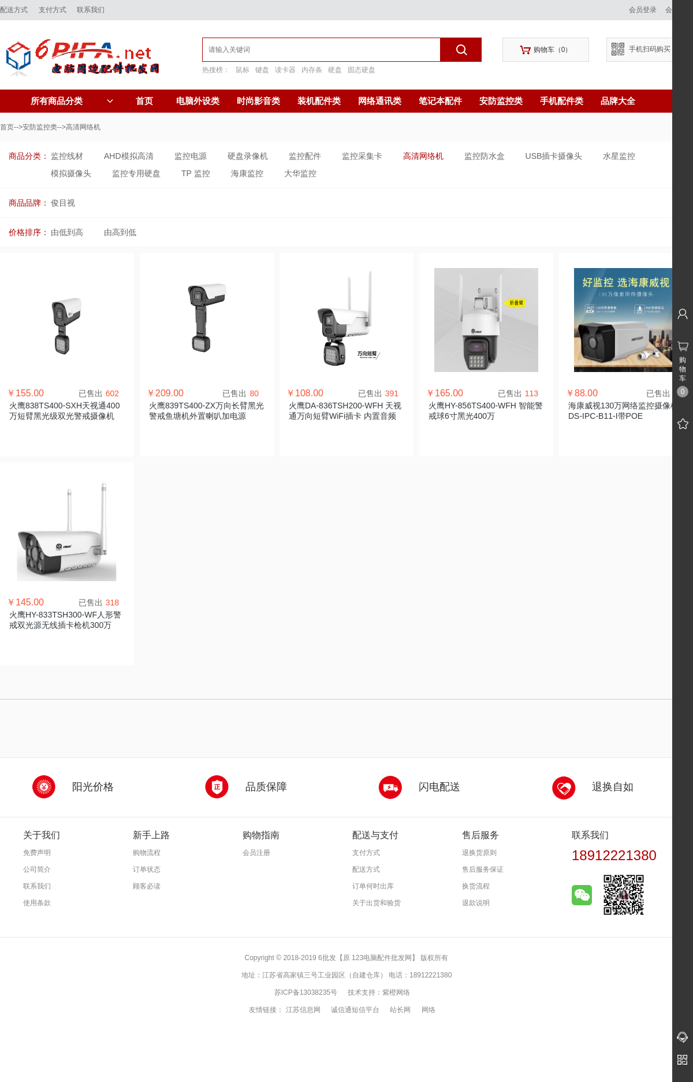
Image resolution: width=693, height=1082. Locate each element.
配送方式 (14, 10)
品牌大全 (618, 101)
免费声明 (37, 853)
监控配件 (305, 156)
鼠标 (242, 70)
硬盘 (335, 70)
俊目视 (63, 202)
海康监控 (247, 173)
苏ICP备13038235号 (305, 992)
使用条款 (37, 903)
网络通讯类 (379, 101)
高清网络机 (423, 156)
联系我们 (91, 10)
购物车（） (546, 50)
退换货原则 (479, 853)
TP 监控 (195, 173)
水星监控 (619, 156)
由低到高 (67, 232)
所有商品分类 (72, 101)
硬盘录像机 (248, 156)
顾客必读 (147, 886)
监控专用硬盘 (136, 173)
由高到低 (120, 232)
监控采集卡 (362, 156)
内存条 (311, 70)
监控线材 (67, 156)
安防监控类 (501, 101)
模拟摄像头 (71, 173)
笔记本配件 (440, 101)
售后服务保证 (483, 869)
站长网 (400, 1010)
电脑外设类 (197, 101)
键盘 (262, 70)
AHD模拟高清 (129, 156)
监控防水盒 (484, 156)
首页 (144, 101)
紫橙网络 (396, 992)
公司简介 (37, 869)
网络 (428, 1010)
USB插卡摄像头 (554, 156)
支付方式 (52, 10)
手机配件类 (561, 101)
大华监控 (300, 173)
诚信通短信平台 (355, 1010)
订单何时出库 (373, 886)
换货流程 (476, 886)
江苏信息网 (303, 1010)
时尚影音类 (258, 101)
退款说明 (476, 903)
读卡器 (285, 70)
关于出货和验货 (376, 903)
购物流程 (147, 853)
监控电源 (190, 156)
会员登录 (643, 10)
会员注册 (256, 853)
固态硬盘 (361, 70)
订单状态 (147, 869)
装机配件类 (319, 101)
